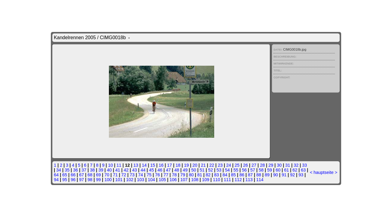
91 (284, 174)
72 (123, 174)
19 (186, 165)
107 (183, 179)
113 (249, 179)
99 (98, 179)
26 (245, 165)
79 (183, 174)
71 (115, 174)
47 (168, 170)
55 (235, 170)
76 (157, 174)
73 (132, 174)
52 (210, 170)
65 (64, 174)
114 (260, 179)
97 (81, 179)
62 (294, 170)
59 (269, 170)
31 (287, 165)
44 (142, 170)
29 (270, 165)
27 (254, 165)
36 (75, 170)
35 (67, 170)
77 (165, 174)
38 (92, 170)
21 (203, 165)
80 (191, 174)
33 (304, 165)
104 (151, 179)
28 (262, 165)
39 (100, 170)
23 (220, 165)
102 (129, 179)
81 (199, 174)
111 (227, 179)
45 (151, 170)
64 (56, 174)
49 (185, 170)
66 (73, 174)
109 (205, 179)
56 (244, 170)
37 (84, 170)
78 (174, 174)
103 (140, 179)
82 (208, 174)
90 (275, 174)
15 (152, 165)
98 (90, 179)
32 (296, 165)
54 (227, 170)
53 (219, 170)
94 (56, 179)
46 (159, 170)
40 (109, 170)
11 (118, 165)
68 (90, 174)
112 (238, 179)
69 (98, 174)
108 (195, 179)
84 (225, 174)
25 (237, 165)
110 (216, 179)
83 (216, 174)
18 (178, 165)
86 (241, 174)
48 (176, 170)
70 (106, 174)
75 (149, 174)
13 (135, 165)
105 (162, 179)
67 (81, 174)
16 (161, 165)
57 (252, 170)
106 (173, 179)
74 (140, 174)
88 (258, 174)
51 (202, 170)
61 (286, 170)
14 (144, 165)
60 (278, 170)
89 (267, 174)
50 (193, 170)
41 (117, 170)
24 (228, 165)
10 (110, 165)
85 (233, 174)
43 (134, 170)
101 (118, 179)
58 (261, 170)
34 (58, 170)
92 (292, 174)
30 (279, 165)
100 (108, 179)
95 (64, 179)
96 (73, 179)
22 (211, 165)
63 (303, 170)
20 (195, 165)
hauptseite (323, 172)
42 (126, 170)
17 (169, 165)
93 (300, 174)
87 (250, 174)
